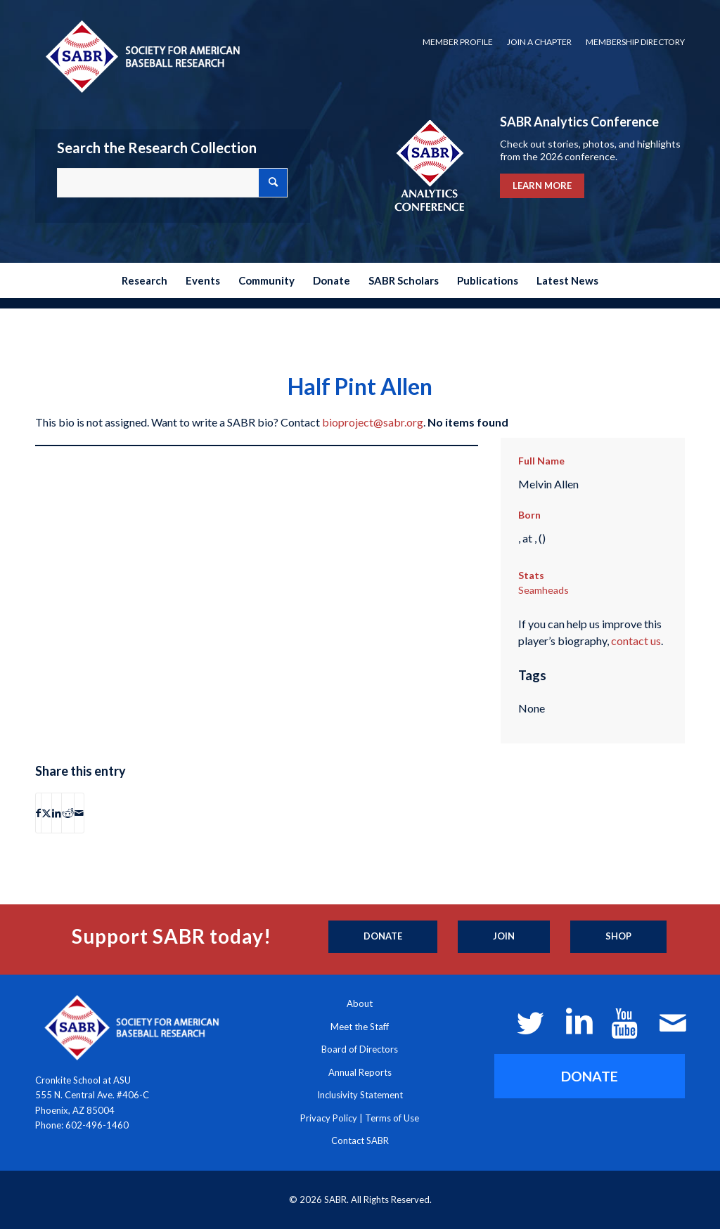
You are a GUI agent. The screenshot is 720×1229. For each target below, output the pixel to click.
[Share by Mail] (79, 813)
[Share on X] (46, 813)
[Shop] (618, 937)
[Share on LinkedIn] (56, 813)
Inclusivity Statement (360, 1094)
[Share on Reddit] (68, 813)
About (360, 1003)
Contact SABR (360, 1140)
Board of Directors (359, 1049)
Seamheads (543, 590)
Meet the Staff (359, 1026)
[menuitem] (458, 42)
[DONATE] (589, 1076)
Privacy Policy (328, 1118)
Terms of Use (392, 1118)
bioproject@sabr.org (372, 422)
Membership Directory (635, 42)
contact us (636, 640)
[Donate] (382, 937)
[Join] (504, 937)
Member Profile (458, 42)
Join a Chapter (539, 42)
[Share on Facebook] (38, 813)
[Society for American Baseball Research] (141, 55)
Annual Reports (360, 1072)
